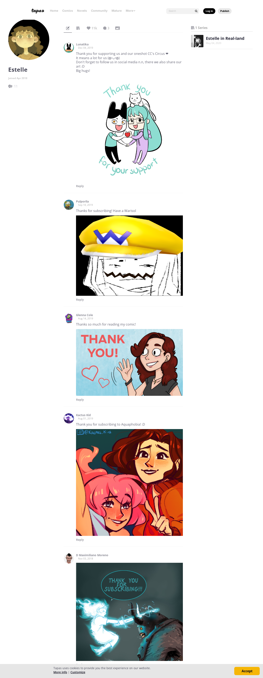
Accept (247, 671)
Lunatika (82, 44)
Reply (80, 186)
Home (54, 10)
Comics (67, 10)
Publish (224, 11)
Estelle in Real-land (225, 38)
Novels (82, 10)
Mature (117, 10)
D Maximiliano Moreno (92, 555)
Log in (209, 11)
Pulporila (82, 201)
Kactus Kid (83, 415)
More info (60, 672)
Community (99, 10)
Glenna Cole (84, 315)
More (131, 10)
